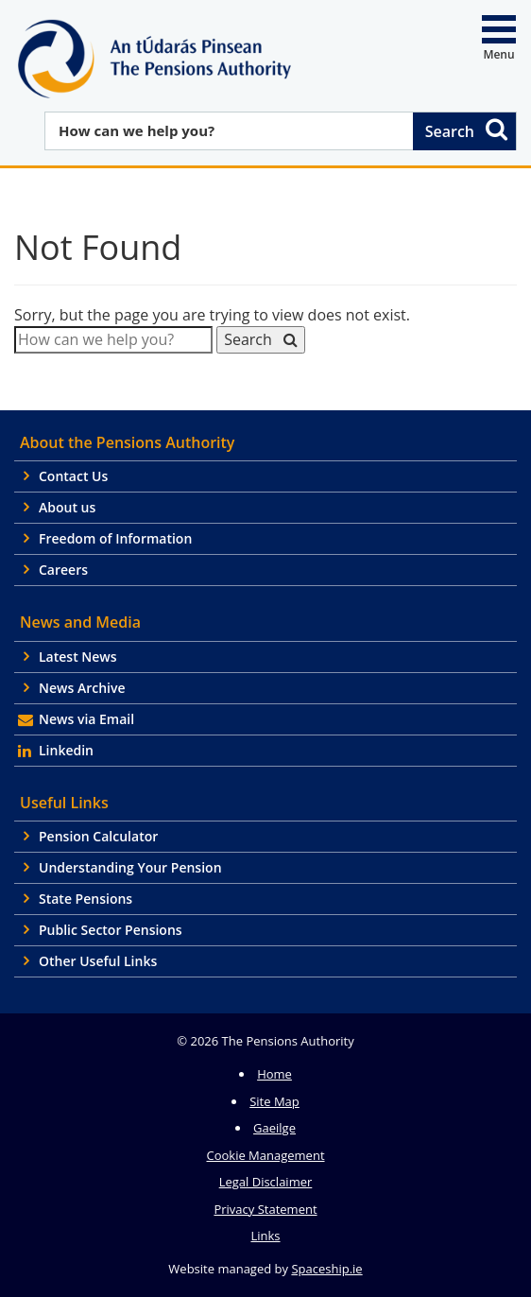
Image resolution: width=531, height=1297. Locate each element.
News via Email (86, 719)
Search (467, 129)
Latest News (78, 657)
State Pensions (85, 899)
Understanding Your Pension (130, 867)
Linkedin (66, 750)
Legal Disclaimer (266, 1181)
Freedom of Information (115, 538)
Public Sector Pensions (110, 930)
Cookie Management (265, 1155)
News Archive (82, 688)
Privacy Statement (265, 1209)
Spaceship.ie (326, 1268)
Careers (63, 570)
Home (274, 1073)
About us (67, 507)
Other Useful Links (98, 961)
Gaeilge (274, 1127)
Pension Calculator (98, 836)
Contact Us (73, 476)
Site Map (274, 1101)
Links (265, 1235)
